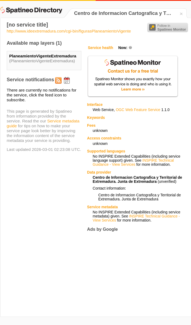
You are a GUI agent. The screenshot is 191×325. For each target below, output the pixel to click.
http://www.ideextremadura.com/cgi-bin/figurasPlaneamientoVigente (69, 31)
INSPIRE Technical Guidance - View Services (133, 162)
